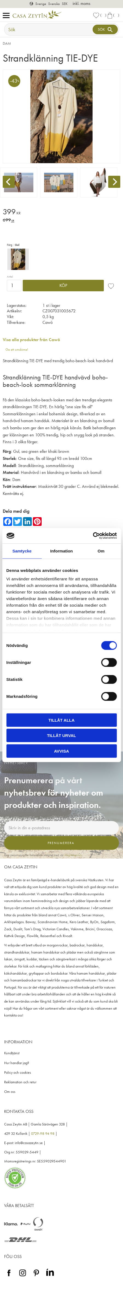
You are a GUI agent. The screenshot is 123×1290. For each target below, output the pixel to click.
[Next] (114, 182)
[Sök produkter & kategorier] (49, 29)
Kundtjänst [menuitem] (11, 1053)
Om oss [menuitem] (9, 1091)
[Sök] (105, 29)
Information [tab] (61, 550)
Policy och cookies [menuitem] (17, 1072)
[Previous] (9, 182)
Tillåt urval (61, 735)
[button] (7, 16)
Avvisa (61, 750)
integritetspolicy (73, 855)
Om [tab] (101, 550)
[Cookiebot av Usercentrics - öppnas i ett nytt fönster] (93, 535)
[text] (61, 212)
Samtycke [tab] (22, 550)
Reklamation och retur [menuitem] (20, 1082)
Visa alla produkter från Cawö (31, 339)
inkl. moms (81, 3)
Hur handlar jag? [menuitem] (16, 1063)
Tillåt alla (61, 720)
